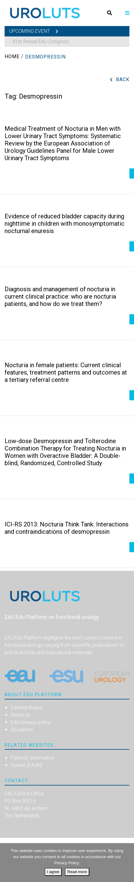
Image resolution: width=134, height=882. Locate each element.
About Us (20, 715)
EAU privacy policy (30, 722)
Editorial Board (26, 707)
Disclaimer (22, 730)
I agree (53, 871)
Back (122, 79)
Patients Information (32, 758)
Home (12, 56)
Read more (77, 871)
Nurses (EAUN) (26, 765)
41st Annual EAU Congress (40, 41)
